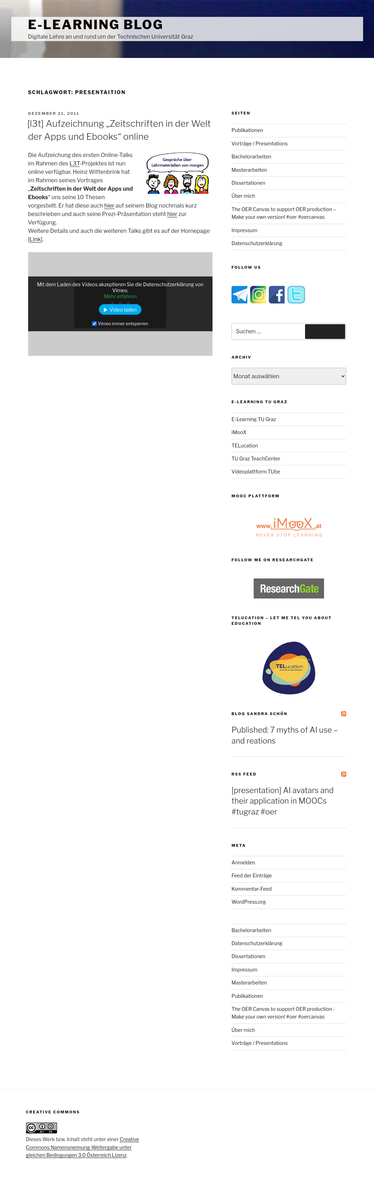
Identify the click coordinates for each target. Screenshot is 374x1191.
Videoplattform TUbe (256, 472)
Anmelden (243, 862)
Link (35, 239)
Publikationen (247, 130)
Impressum (245, 230)
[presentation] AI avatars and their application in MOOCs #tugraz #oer (283, 801)
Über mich (243, 196)
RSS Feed (244, 774)
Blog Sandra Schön (259, 713)
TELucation (245, 446)
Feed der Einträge (252, 875)
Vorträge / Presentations (260, 143)
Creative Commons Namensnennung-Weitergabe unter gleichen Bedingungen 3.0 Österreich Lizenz (82, 1147)
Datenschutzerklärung (257, 243)
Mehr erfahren (120, 296)
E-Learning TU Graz (254, 419)
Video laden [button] (123, 310)
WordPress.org (249, 902)
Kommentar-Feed (252, 889)
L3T (75, 163)
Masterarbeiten (249, 170)
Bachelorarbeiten (251, 156)
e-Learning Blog (96, 24)
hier (109, 205)
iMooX (239, 432)
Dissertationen (248, 183)
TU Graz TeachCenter (256, 459)
